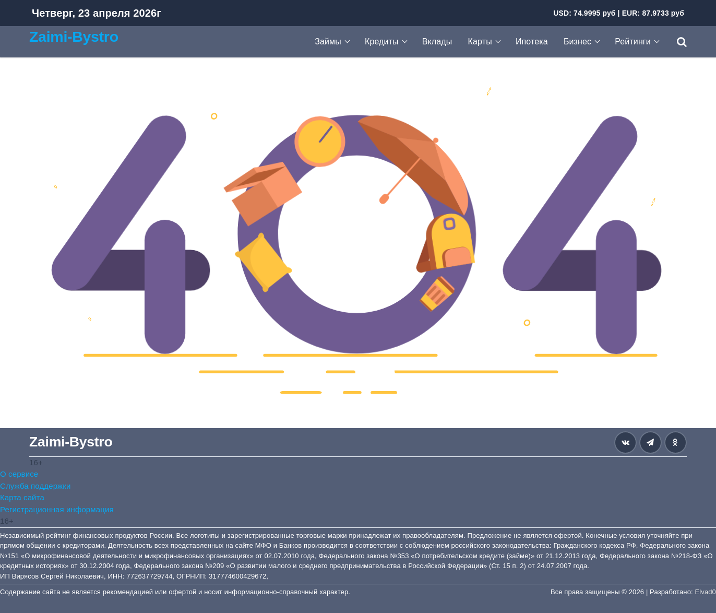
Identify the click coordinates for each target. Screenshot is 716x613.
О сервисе (19, 473)
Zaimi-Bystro (73, 36)
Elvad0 (705, 592)
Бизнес (577, 41)
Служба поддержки (35, 485)
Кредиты (382, 41)
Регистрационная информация (57, 509)
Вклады (437, 41)
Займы (328, 41)
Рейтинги (633, 41)
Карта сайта (22, 497)
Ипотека (532, 41)
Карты (480, 41)
